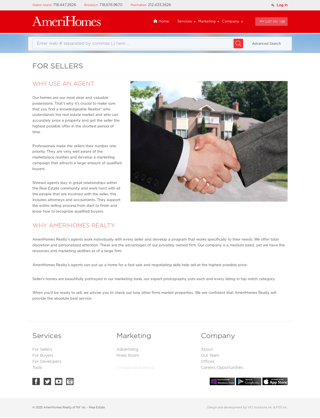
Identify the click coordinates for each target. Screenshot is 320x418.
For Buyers (42, 356)
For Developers (46, 362)
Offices (207, 362)
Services (184, 21)
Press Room (128, 356)
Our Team (210, 356)
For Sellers (42, 350)
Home (161, 21)
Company (230, 21)
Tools (37, 368)
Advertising (127, 350)
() (269, 21)
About (207, 350)
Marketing (207, 21)
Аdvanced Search (266, 43)
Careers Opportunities (222, 368)
